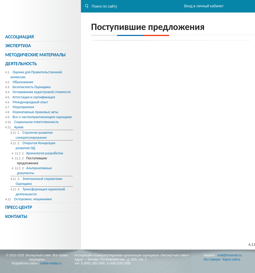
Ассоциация (19, 37)
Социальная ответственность (36, 122)
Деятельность (21, 63)
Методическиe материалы (35, 55)
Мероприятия (23, 107)
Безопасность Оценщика (31, 87)
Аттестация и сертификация (33, 97)
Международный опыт (30, 102)
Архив (18, 127)
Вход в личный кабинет (204, 6)
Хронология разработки (44, 153)
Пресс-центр (18, 207)
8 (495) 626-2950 (119, 263)
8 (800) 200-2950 (93, 263)
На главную (212, 259)
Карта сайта (231, 259)
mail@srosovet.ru (229, 255)
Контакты (16, 216)
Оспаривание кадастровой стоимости (41, 92)
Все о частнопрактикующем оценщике (42, 117)
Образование (22, 82)
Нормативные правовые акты (35, 112)
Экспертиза (18, 45)
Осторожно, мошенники (33, 199)
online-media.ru (51, 263)
